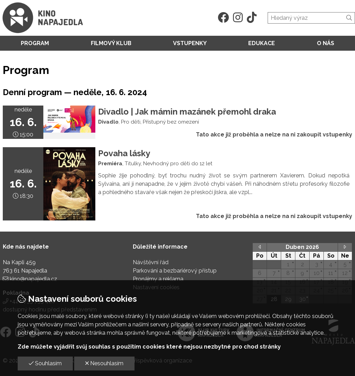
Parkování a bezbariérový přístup (175, 270)
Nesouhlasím (104, 363)
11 (330, 273)
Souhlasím (45, 363)
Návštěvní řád (150, 262)
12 (345, 273)
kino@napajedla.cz (33, 279)
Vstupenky (190, 43)
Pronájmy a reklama (158, 279)
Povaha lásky (124, 153)
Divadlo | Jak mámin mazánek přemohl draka (187, 112)
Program (35, 43)
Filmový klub (111, 43)
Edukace (261, 43)
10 (317, 273)
